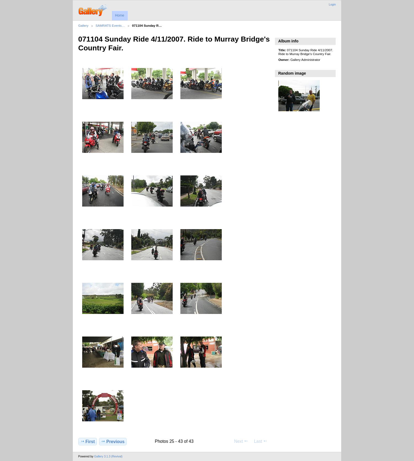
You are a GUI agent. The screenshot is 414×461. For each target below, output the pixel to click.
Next (241, 441)
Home (119, 15)
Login (332, 4)
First (87, 441)
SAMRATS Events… (110, 25)
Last (261, 441)
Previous (112, 441)
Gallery (83, 25)
